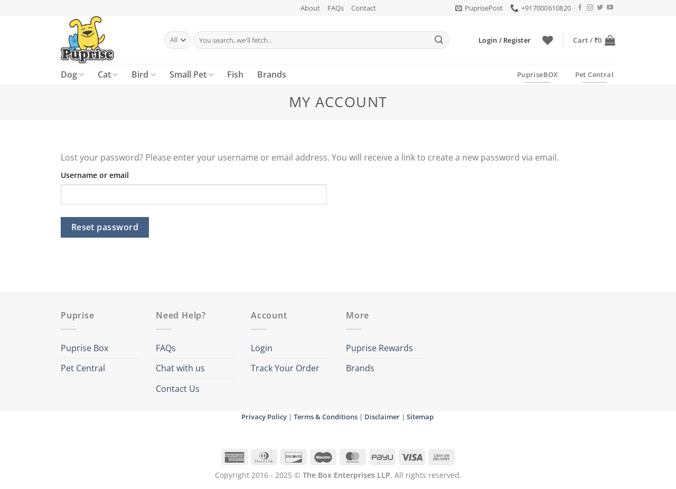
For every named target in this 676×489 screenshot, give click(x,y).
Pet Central (83, 368)
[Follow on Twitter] (600, 8)
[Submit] (439, 40)
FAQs (335, 8)
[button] (479, 8)
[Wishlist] (547, 40)
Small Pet (191, 74)
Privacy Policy (264, 416)
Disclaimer (382, 416)
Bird (143, 74)
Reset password (105, 227)
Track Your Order (285, 368)
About (310, 8)
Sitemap (420, 416)
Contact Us (178, 388)
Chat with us (180, 368)
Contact (363, 8)
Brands (271, 74)
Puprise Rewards (379, 348)
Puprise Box (84, 348)
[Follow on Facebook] (580, 8)
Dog (72, 74)
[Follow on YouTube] (610, 8)
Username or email (95, 175)
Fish (235, 74)
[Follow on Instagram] (590, 8)
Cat (108, 74)
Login (262, 348)
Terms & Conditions (326, 416)
